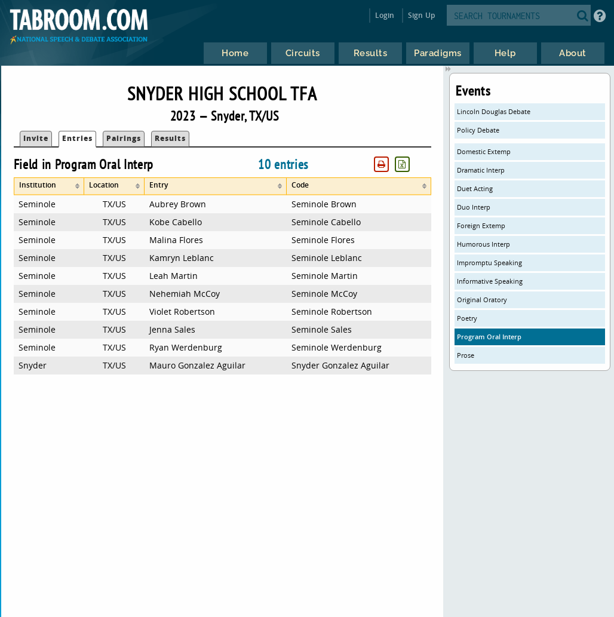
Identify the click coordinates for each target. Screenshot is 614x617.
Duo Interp (473, 206)
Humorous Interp (483, 244)
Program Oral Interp (489, 336)
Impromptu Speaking (489, 262)
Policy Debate (478, 129)
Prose (465, 355)
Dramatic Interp (481, 169)
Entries (77, 138)
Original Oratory (482, 299)
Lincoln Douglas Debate (493, 111)
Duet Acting (475, 188)
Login (385, 15)
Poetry (467, 318)
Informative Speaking (490, 281)
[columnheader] (49, 186)
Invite (35, 138)
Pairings (123, 138)
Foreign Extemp (481, 225)
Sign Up (421, 15)
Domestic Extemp (484, 151)
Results (170, 138)
